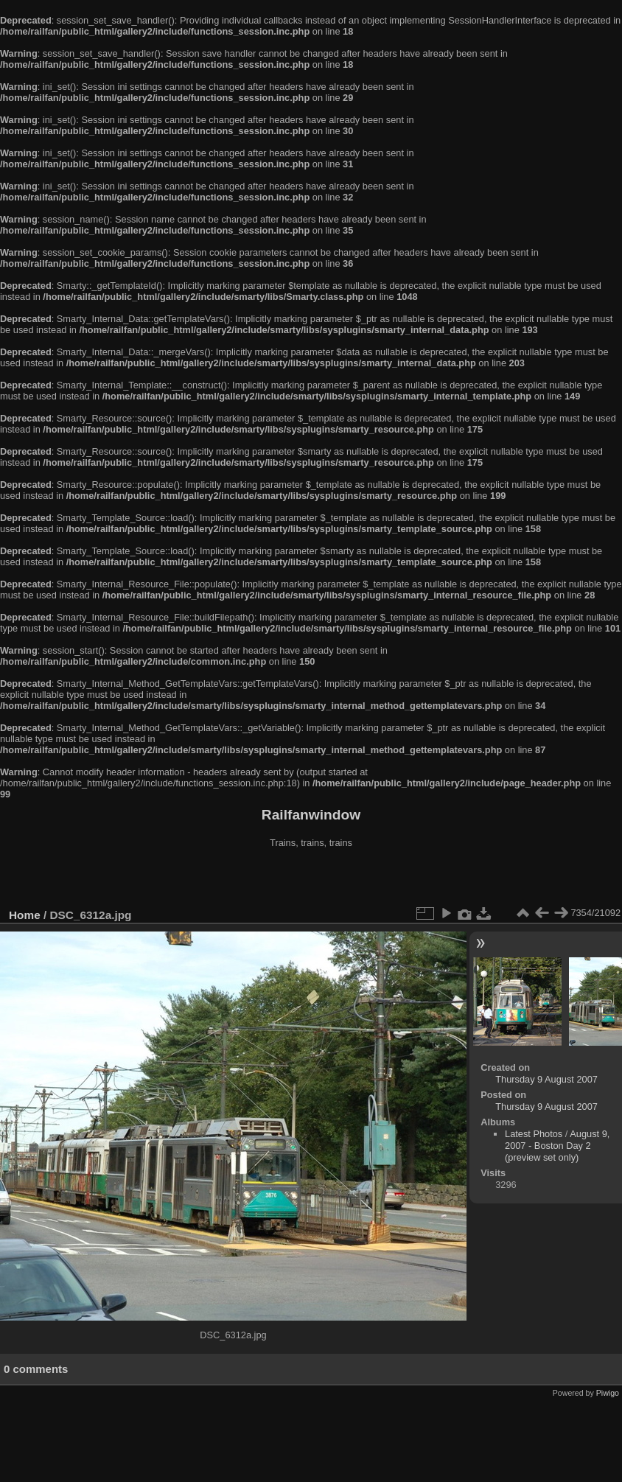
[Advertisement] (311, 880)
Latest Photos (533, 1133)
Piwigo (607, 1392)
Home (25, 915)
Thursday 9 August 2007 (546, 1079)
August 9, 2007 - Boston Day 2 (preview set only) (557, 1145)
